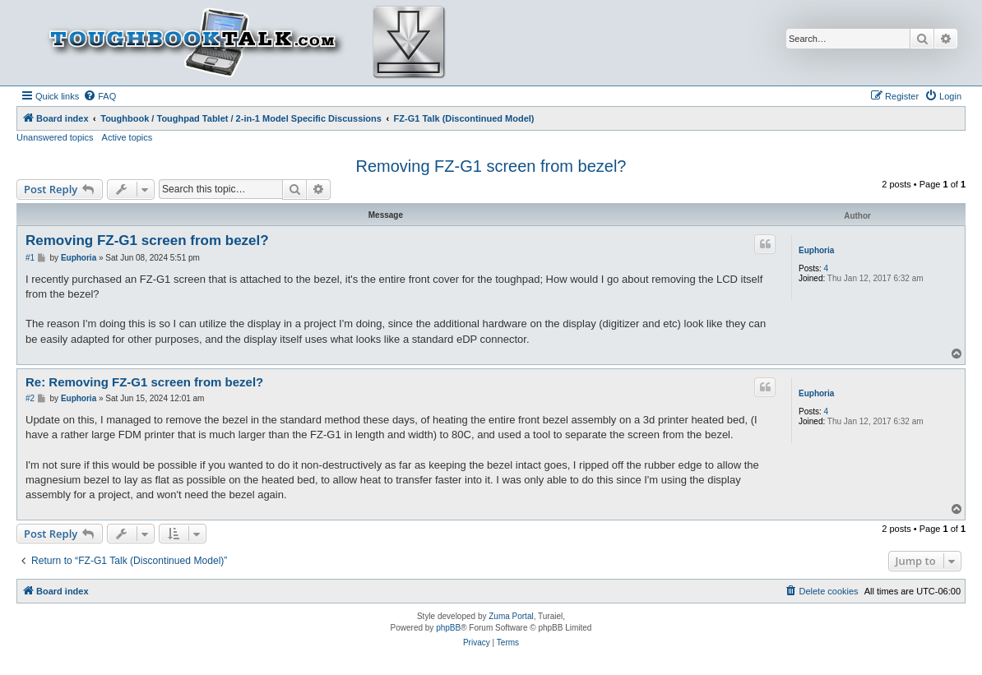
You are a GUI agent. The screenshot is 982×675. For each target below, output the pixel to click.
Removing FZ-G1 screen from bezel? (490, 166)
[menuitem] (99, 96)
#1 (30, 257)
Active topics (127, 137)
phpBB (448, 627)
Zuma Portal (511, 616)
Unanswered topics (55, 137)
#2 (30, 398)
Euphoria (816, 250)
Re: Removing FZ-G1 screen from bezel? (144, 382)
